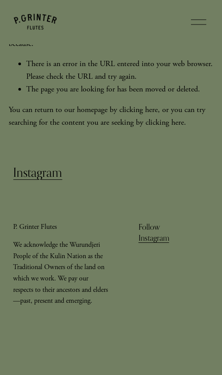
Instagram (37, 172)
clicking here (138, 110)
